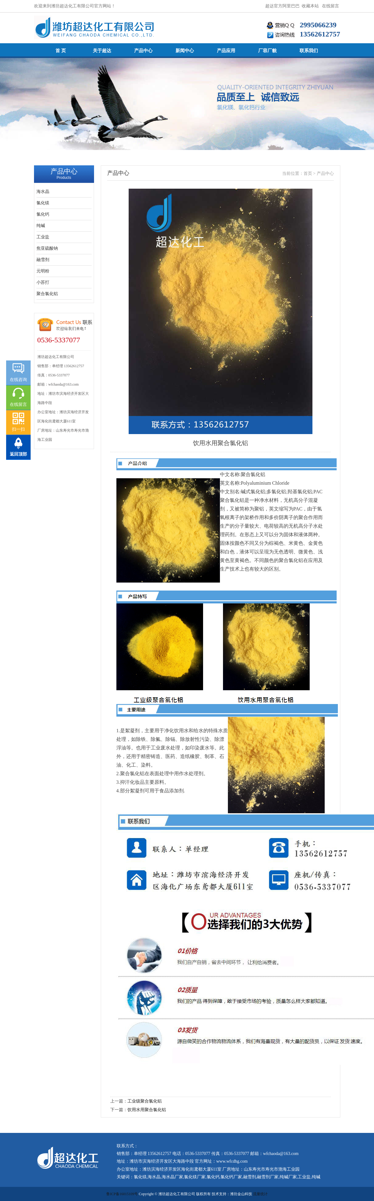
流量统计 (260, 1194)
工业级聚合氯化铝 (144, 1101)
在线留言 (330, 6)
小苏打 (42, 282)
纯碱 (40, 225)
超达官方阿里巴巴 (282, 6)
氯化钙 (42, 214)
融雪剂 (42, 259)
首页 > (310, 173)
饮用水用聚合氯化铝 (146, 1109)
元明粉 (42, 271)
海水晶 (42, 191)
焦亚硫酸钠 (47, 248)
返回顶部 (18, 454)
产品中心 (325, 173)
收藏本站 (310, 6)
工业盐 (42, 237)
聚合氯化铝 (47, 293)
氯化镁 (42, 203)
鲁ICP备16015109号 (122, 1194)
